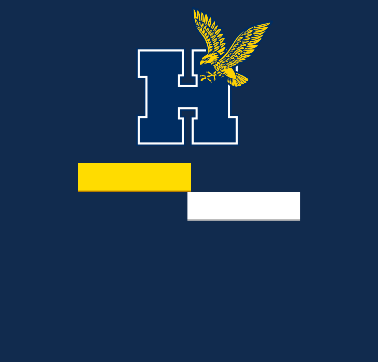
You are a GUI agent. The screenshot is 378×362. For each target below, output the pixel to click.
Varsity (134, 176)
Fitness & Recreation (243, 205)
